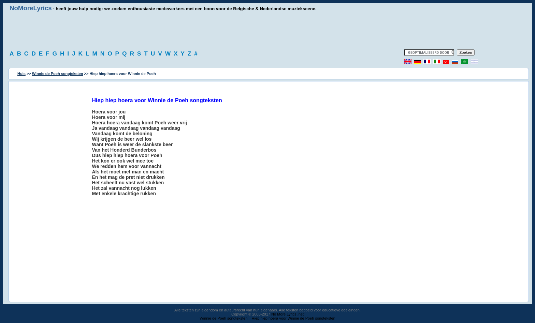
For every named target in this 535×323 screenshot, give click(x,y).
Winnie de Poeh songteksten (57, 74)
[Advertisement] (267, 30)
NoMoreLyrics (31, 8)
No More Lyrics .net (287, 314)
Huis (21, 74)
